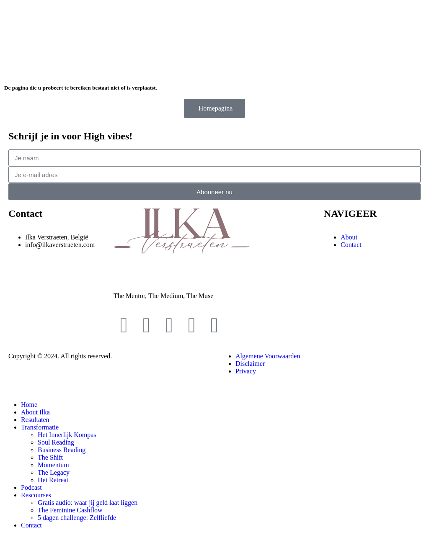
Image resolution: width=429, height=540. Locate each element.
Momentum (53, 464)
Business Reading (61, 449)
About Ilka (35, 412)
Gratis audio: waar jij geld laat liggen (87, 502)
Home (29, 404)
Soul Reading (56, 442)
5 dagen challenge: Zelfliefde (77, 517)
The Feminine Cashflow (70, 510)
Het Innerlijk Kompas (67, 434)
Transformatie (40, 427)
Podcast (31, 487)
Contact (31, 525)
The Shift (50, 457)
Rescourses (36, 495)
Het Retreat (53, 479)
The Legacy (54, 472)
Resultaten (35, 419)
